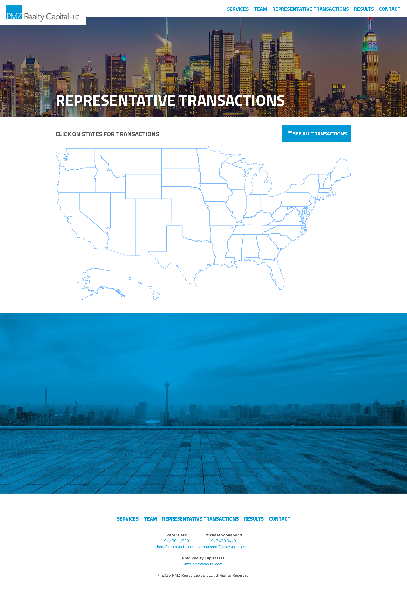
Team (260, 9)
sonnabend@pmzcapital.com (223, 547)
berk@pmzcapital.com (176, 547)
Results (364, 9)
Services (238, 9)
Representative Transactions (310, 9)
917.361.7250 (176, 541)
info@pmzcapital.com (203, 564)
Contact (390, 9)
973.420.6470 (223, 541)
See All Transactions (317, 133)
